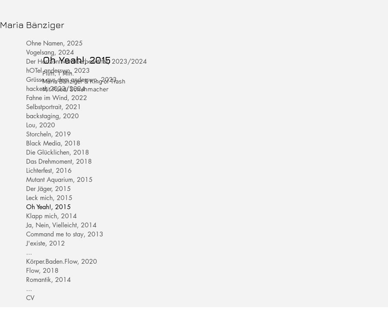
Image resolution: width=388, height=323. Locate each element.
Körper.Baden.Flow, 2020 (53, 261)
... (29, 252)
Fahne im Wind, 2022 (53, 98)
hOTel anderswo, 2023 (53, 70)
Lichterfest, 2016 (49, 170)
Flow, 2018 (42, 270)
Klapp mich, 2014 (51, 216)
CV (30, 298)
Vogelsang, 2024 (50, 52)
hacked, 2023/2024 (53, 89)
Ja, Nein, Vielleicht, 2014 (53, 225)
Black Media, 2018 (53, 143)
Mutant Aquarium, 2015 (53, 180)
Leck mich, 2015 (49, 198)
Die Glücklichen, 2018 (53, 152)
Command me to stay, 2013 (53, 234)
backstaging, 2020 (52, 116)
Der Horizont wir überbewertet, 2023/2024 (53, 61)
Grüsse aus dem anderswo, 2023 (53, 80)
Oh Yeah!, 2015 (48, 207)
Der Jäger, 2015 (48, 189)
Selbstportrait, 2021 (53, 107)
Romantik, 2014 (48, 280)
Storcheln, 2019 (48, 134)
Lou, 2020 (40, 125)
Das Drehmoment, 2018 (53, 161)
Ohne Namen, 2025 (53, 43)
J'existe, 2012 (45, 243)
